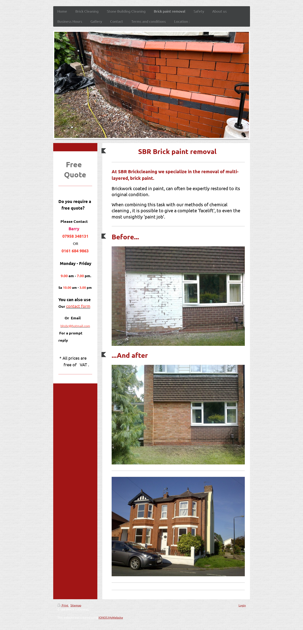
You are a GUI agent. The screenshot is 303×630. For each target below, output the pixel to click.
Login (242, 605)
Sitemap (75, 605)
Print (63, 605)
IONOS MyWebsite (111, 617)
